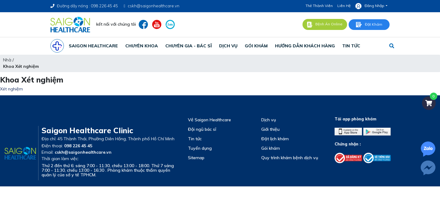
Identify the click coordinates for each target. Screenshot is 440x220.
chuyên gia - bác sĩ (188, 46)
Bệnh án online (325, 25)
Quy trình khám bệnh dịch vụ (289, 157)
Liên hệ (344, 5)
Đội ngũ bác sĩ (202, 129)
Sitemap (196, 157)
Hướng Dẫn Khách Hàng (305, 46)
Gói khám (270, 148)
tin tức (351, 46)
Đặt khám (369, 25)
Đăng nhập (369, 6)
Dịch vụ (268, 120)
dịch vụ (228, 46)
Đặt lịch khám (275, 138)
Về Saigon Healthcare (209, 120)
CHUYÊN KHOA (141, 46)
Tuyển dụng (200, 148)
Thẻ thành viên (319, 5)
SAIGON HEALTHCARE (93, 46)
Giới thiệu (270, 129)
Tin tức (195, 138)
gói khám (256, 46)
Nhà (7, 60)
